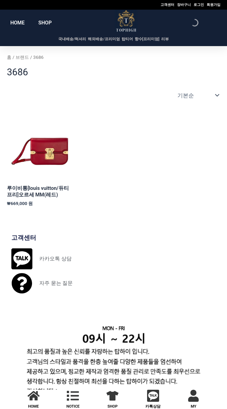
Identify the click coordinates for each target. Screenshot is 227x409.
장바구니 (184, 5)
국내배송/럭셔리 (72, 39)
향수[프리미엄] (147, 39)
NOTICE (73, 406)
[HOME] (34, 396)
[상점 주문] (197, 95)
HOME (17, 23)
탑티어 (127, 39)
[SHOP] (112, 396)
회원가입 (213, 5)
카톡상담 (153, 406)
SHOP (45, 23)
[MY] (193, 396)
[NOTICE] (73, 396)
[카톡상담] (153, 396)
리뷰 (165, 39)
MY (193, 406)
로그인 (199, 5)
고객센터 (167, 5)
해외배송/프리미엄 (104, 39)
